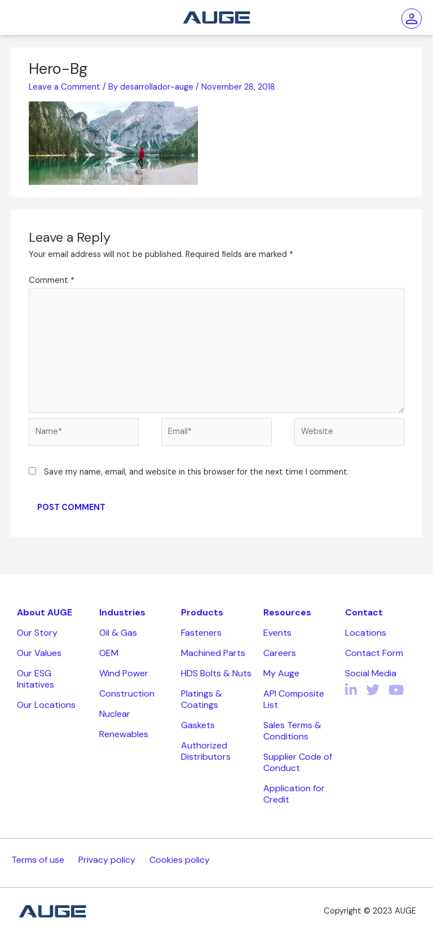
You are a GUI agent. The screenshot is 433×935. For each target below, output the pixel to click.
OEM (108, 653)
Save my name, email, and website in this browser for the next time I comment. (196, 472)
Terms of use (37, 860)
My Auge (281, 673)
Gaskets (198, 725)
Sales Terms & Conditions (292, 730)
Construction (126, 693)
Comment (51, 280)
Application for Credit (294, 793)
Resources (287, 612)
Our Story (37, 633)
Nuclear (114, 714)
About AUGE (44, 612)
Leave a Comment (64, 87)
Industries (122, 612)
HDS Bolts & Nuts (216, 673)
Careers (279, 653)
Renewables (123, 734)
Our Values (39, 653)
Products (202, 612)
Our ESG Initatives (35, 678)
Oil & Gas (118, 633)
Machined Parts (213, 653)
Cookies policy (179, 860)
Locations (365, 633)
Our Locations (46, 705)
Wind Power (123, 673)
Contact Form (374, 653)
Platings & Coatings (201, 699)
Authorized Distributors (206, 751)
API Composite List (293, 699)
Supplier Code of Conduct (297, 762)
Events (277, 633)
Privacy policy (106, 860)
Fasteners (201, 633)
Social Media (370, 673)
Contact (364, 612)
